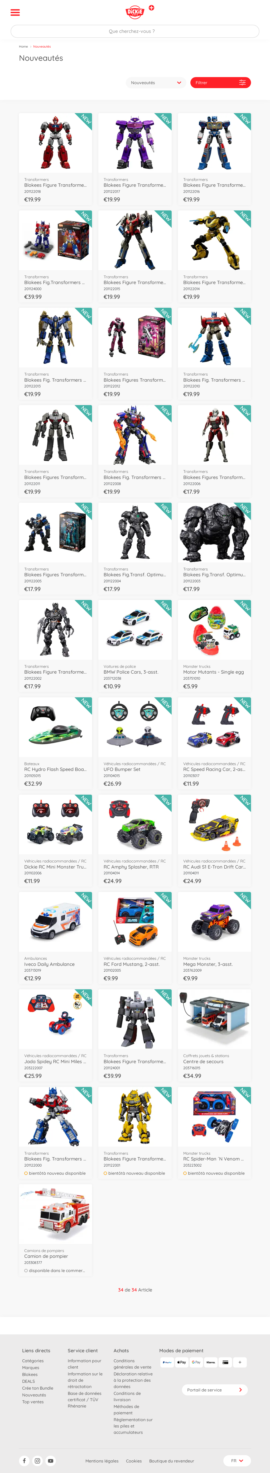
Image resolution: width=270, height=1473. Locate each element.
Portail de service (215, 1390)
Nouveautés (34, 1395)
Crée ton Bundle (37, 1388)
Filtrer (221, 82)
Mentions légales (102, 1461)
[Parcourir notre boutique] (135, 31)
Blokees (30, 1374)
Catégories (33, 1360)
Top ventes (33, 1401)
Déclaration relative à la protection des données (133, 1380)
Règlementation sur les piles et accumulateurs (133, 1426)
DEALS (28, 1381)
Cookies (134, 1461)
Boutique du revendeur (171, 1461)
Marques (30, 1367)
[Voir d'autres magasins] (151, 8)
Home (23, 46)
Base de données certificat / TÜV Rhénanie (85, 1400)
